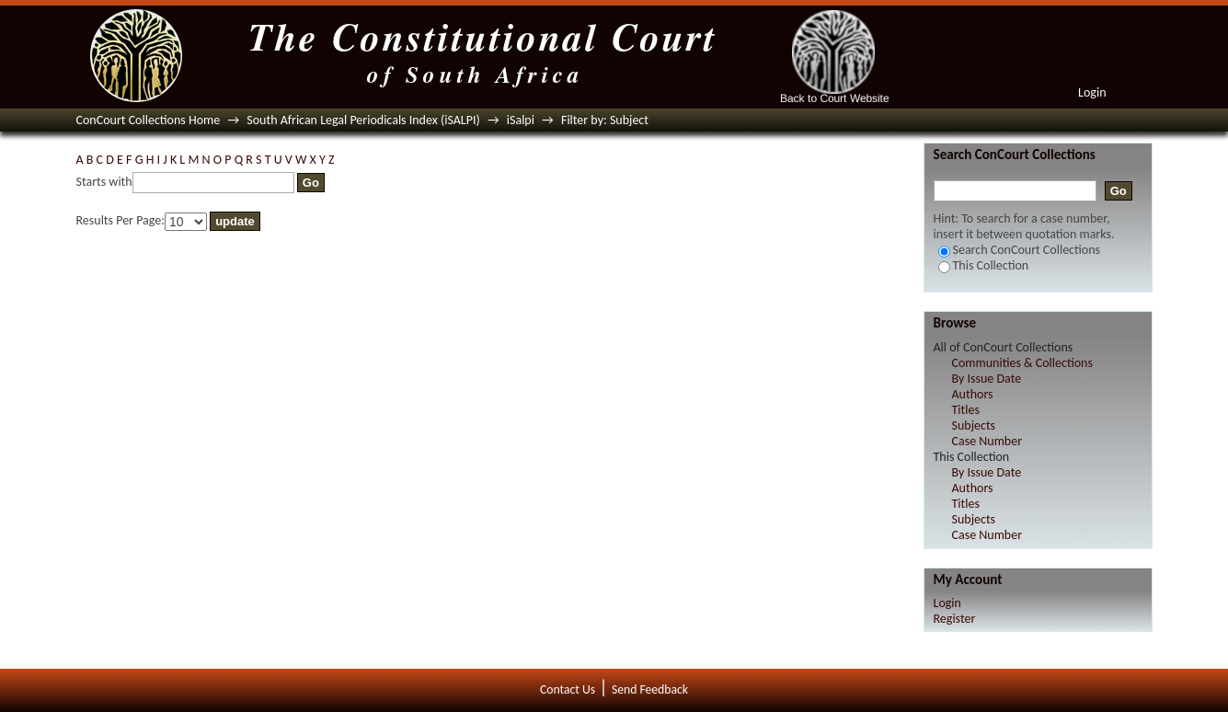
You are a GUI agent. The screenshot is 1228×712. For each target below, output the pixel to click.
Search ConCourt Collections (1019, 250)
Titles (966, 410)
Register (955, 618)
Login (1092, 92)
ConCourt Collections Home (148, 120)
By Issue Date (987, 378)
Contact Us (567, 689)
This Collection (983, 265)
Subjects (974, 425)
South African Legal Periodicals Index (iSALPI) (363, 120)
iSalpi (520, 120)
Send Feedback (650, 689)
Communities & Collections (1022, 363)
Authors (972, 394)
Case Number (987, 441)
